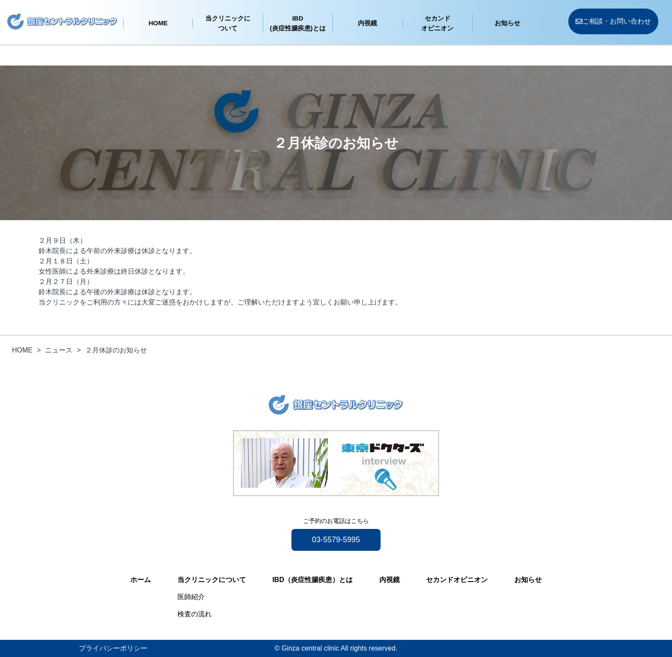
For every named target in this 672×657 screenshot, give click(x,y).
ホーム (140, 579)
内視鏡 (367, 23)
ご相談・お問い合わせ (613, 21)
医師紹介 (191, 596)
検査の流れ (194, 614)
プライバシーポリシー (113, 648)
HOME (158, 23)
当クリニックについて (227, 23)
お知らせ (507, 23)
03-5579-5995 (336, 539)
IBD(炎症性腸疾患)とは (298, 23)
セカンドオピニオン (437, 23)
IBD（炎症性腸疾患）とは (312, 579)
